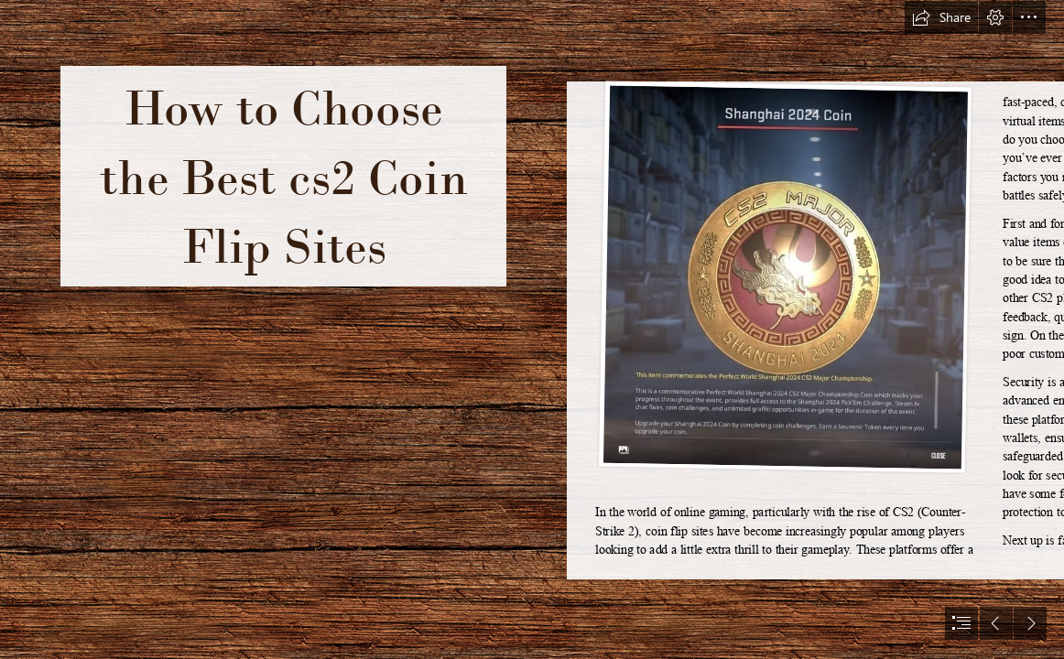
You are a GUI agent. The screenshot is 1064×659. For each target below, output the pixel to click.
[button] (941, 17)
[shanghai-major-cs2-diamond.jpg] (785, 278)
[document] (532, 329)
